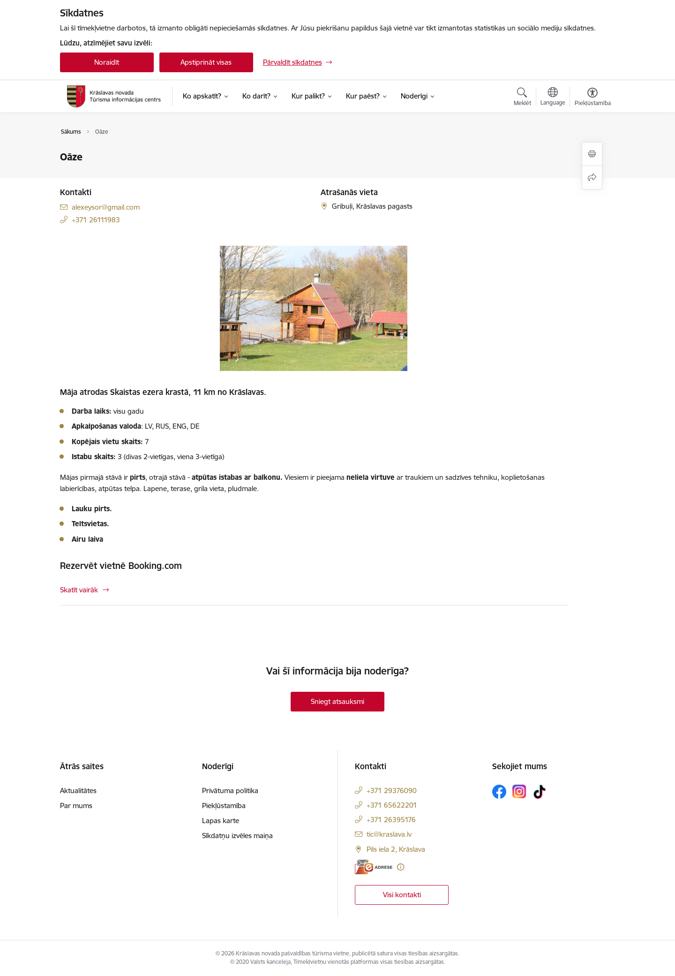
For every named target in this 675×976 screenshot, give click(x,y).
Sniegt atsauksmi (337, 701)
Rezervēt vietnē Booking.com (121, 565)
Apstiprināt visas (206, 62)
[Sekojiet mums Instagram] (519, 791)
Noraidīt (106, 62)
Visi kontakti (402, 894)
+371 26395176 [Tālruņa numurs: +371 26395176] (391, 819)
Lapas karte (220, 820)
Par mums (76, 805)
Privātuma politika (230, 790)
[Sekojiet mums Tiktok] (539, 792)
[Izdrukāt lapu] (592, 154)
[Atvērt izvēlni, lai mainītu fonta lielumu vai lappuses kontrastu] (592, 98)
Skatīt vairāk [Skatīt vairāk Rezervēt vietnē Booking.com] (79, 589)
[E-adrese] (373, 867)
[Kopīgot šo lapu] (592, 177)
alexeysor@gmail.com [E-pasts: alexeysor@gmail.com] (106, 207)
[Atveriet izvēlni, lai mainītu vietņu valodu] (553, 97)
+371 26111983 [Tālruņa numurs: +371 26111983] (96, 219)
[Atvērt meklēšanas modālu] (522, 98)
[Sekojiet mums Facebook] (499, 792)
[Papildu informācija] (400, 866)
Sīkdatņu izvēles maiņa (237, 835)
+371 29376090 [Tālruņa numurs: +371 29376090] (392, 790)
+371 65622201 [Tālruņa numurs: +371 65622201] (392, 805)
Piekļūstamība (224, 805)
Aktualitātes (78, 790)
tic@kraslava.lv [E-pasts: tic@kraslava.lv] (389, 834)
